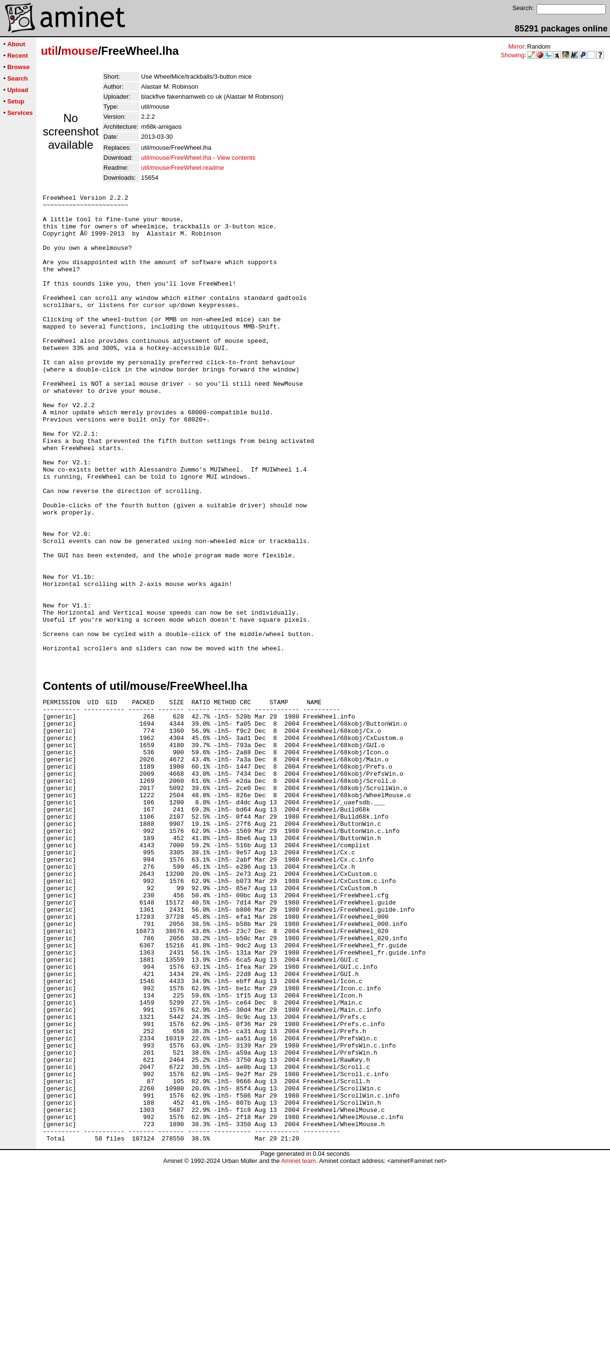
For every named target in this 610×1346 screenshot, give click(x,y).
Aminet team (298, 1342)
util (49, 50)
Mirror (516, 46)
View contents (236, 157)
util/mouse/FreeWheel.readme (182, 167)
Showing (513, 55)
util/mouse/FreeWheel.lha (176, 157)
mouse (79, 50)
